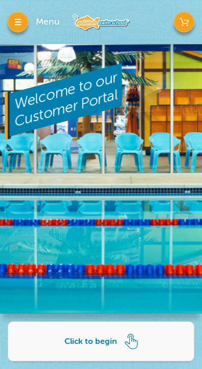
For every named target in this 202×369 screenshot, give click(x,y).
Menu (48, 21)
